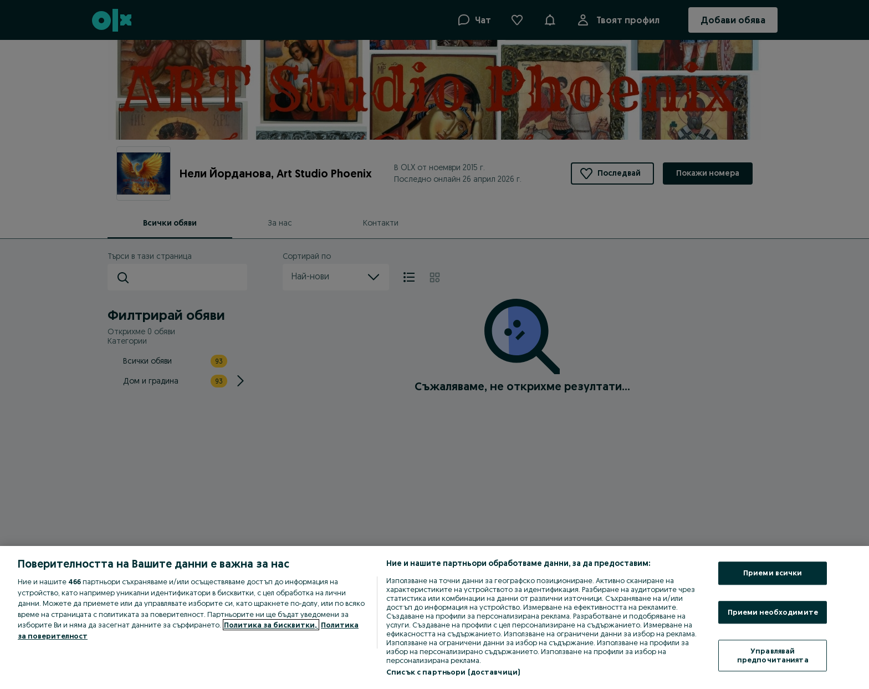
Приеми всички (772, 572)
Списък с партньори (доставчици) (453, 671)
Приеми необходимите (773, 612)
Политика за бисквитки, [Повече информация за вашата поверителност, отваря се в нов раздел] (271, 624)
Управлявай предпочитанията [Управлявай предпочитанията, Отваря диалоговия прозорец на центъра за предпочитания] (773, 656)
